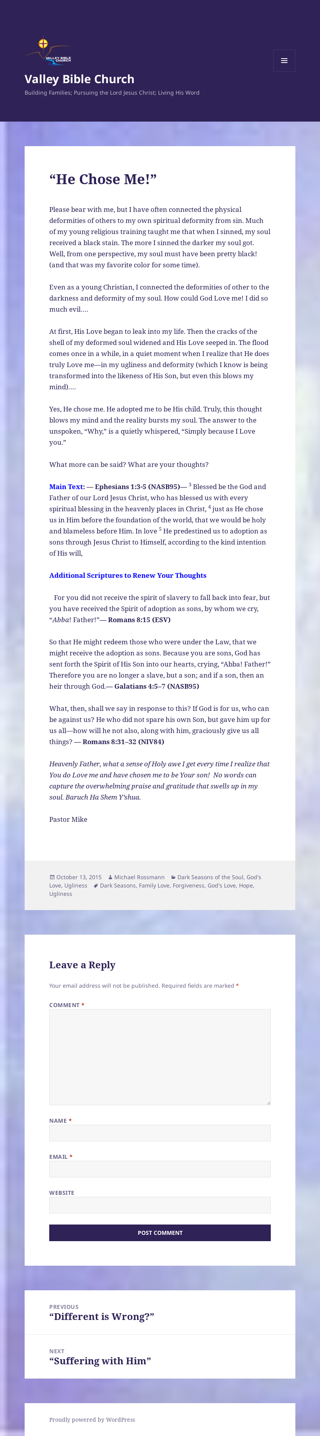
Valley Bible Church (80, 78)
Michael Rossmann (139, 877)
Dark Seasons (118, 885)
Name (60, 1120)
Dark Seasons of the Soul (210, 877)
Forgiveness (188, 885)
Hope (246, 885)
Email (61, 1156)
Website (62, 1192)
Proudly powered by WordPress (92, 1419)
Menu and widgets (284, 71)
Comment (67, 1005)
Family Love (154, 885)
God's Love (222, 885)
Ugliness (75, 885)
